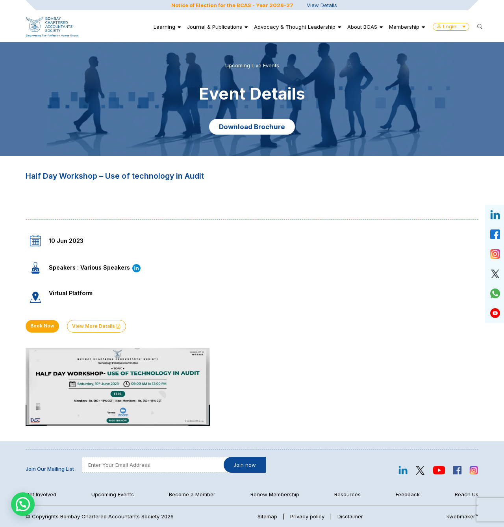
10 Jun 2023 (66, 240)
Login (451, 26)
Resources (347, 494)
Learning (164, 27)
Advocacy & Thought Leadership (294, 27)
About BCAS (362, 27)
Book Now (42, 326)
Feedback (408, 494)
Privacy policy (307, 516)
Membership (404, 27)
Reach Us (466, 494)
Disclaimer (350, 516)
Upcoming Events (112, 494)
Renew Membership (274, 494)
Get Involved (41, 494)
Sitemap (267, 516)
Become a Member (192, 494)
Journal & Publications (214, 27)
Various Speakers (110, 267)
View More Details (96, 326)
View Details (322, 5)
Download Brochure (252, 127)
